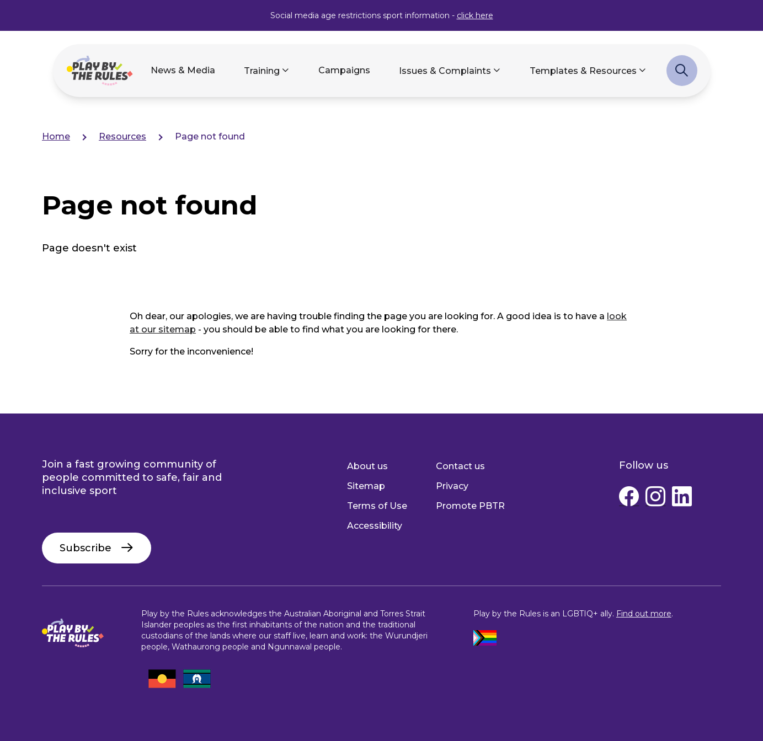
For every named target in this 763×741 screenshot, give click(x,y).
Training (262, 71)
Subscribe (85, 548)
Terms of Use (377, 506)
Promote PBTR (470, 506)
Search (681, 76)
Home (56, 136)
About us (367, 466)
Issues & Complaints (445, 71)
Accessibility (374, 525)
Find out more (643, 614)
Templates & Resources (583, 71)
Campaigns (344, 70)
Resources (122, 136)
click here (475, 15)
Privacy (452, 486)
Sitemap (366, 486)
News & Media (183, 70)
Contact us (460, 466)
